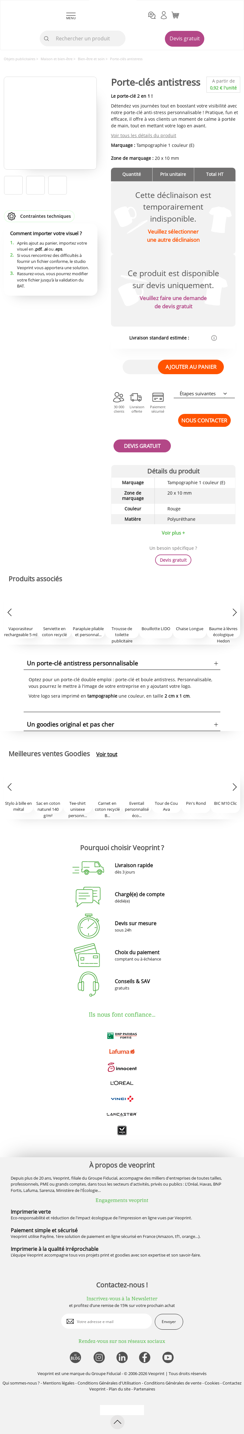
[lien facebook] (145, 1357)
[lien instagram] (98, 1357)
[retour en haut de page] (117, 1422)
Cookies (212, 1383)
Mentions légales (58, 1383)
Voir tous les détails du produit (143, 135)
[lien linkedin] (122, 1357)
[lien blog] (75, 1357)
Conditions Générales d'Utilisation (109, 1383)
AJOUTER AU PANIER (191, 366)
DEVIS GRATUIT (142, 446)
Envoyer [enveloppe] (169, 1321)
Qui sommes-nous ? (21, 1383)
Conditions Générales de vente (172, 1383)
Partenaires (144, 1389)
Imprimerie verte (31, 1211)
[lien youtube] (169, 1357)
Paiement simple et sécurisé (44, 1230)
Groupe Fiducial (106, 1373)
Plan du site (120, 1389)
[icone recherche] (47, 38)
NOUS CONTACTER (204, 420)
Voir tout (106, 754)
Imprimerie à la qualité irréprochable (54, 1248)
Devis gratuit (185, 38)
